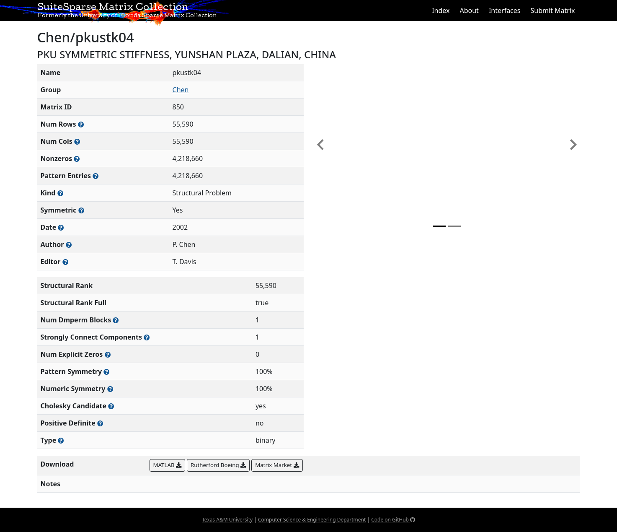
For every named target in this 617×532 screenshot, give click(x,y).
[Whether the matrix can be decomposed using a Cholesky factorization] (111, 406)
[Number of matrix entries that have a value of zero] (108, 354)
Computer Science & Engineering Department (312, 519)
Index (440, 10)
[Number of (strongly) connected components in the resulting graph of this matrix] (147, 337)
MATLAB (167, 465)
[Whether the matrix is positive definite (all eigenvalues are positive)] (100, 423)
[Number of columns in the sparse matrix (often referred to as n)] (77, 141)
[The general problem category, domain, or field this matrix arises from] (60, 193)
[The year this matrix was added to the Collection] (61, 227)
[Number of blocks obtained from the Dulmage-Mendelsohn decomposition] (116, 320)
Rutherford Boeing (218, 465)
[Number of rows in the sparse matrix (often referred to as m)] (81, 124)
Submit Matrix (552, 10)
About (469, 10)
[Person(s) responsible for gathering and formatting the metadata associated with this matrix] (65, 262)
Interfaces (505, 10)
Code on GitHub (393, 519)
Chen (181, 89)
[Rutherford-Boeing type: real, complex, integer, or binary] (61, 440)
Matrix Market (277, 465)
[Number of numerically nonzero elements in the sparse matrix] (77, 159)
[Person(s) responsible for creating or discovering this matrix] (69, 245)
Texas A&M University (227, 519)
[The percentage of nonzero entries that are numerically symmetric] (110, 389)
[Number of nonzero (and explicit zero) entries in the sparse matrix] (95, 176)
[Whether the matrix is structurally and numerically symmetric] (81, 210)
